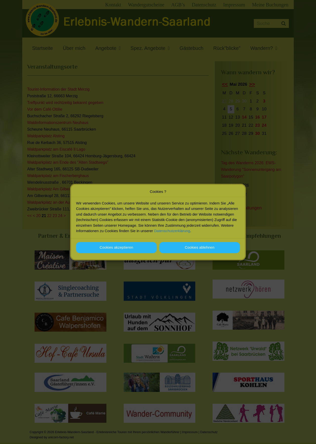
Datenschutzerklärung (172, 231)
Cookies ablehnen (199, 248)
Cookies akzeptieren (116, 248)
